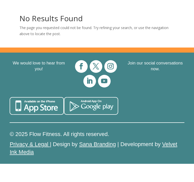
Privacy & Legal (30, 144)
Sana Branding (97, 144)
